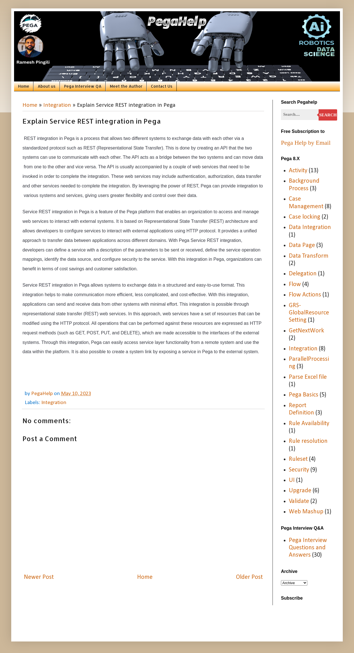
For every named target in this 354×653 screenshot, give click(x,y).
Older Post (249, 577)
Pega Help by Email (306, 142)
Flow (295, 284)
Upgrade (300, 491)
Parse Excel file (308, 377)
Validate (299, 501)
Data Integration (310, 227)
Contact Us (162, 86)
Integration (57, 105)
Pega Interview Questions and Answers (308, 548)
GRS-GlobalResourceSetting (309, 313)
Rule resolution (308, 441)
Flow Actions (305, 295)
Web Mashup (306, 512)
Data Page (302, 245)
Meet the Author (126, 86)
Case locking (304, 217)
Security (299, 470)
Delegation (303, 274)
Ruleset (298, 459)
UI (292, 480)
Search (328, 115)
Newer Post (39, 577)
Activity (298, 170)
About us (47, 86)
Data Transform (308, 256)
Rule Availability (309, 423)
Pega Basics (303, 395)
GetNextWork (306, 331)
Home (23, 86)
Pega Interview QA (82, 86)
